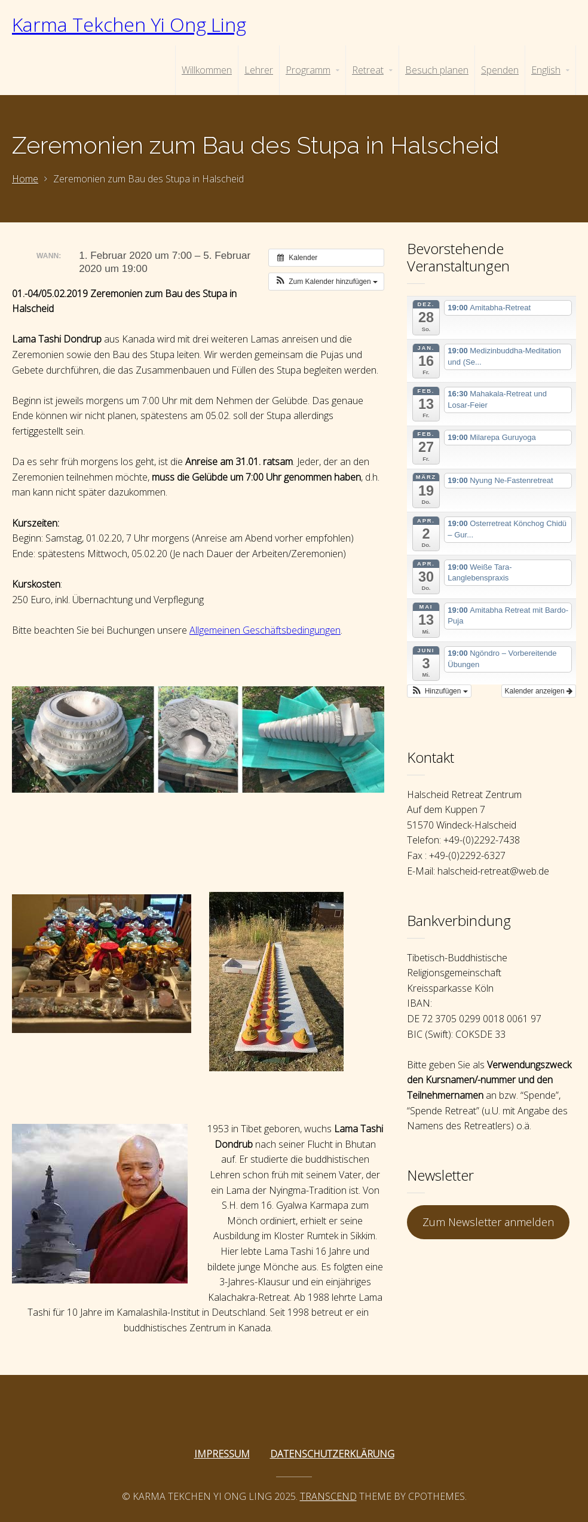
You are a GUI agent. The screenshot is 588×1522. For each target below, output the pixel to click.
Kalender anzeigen (538, 691)
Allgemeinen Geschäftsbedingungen (265, 630)
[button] (326, 281)
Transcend (328, 1496)
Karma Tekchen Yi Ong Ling (129, 24)
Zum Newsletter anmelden (488, 1222)
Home (25, 178)
